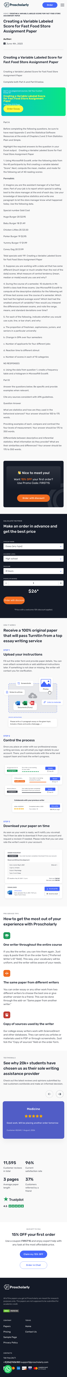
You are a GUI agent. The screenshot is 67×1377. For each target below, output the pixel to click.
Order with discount (33, 498)
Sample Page (10, 1337)
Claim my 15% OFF (33, 1254)
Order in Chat (33, 1265)
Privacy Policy (10, 1342)
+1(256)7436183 (11, 1362)
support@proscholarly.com (34, 1362)
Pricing (7, 1331)
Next (60, 1094)
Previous (49, 1094)
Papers (7, 1326)
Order (50, 5)
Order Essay (13, 108)
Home (28, 1326)
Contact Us (31, 1331)
